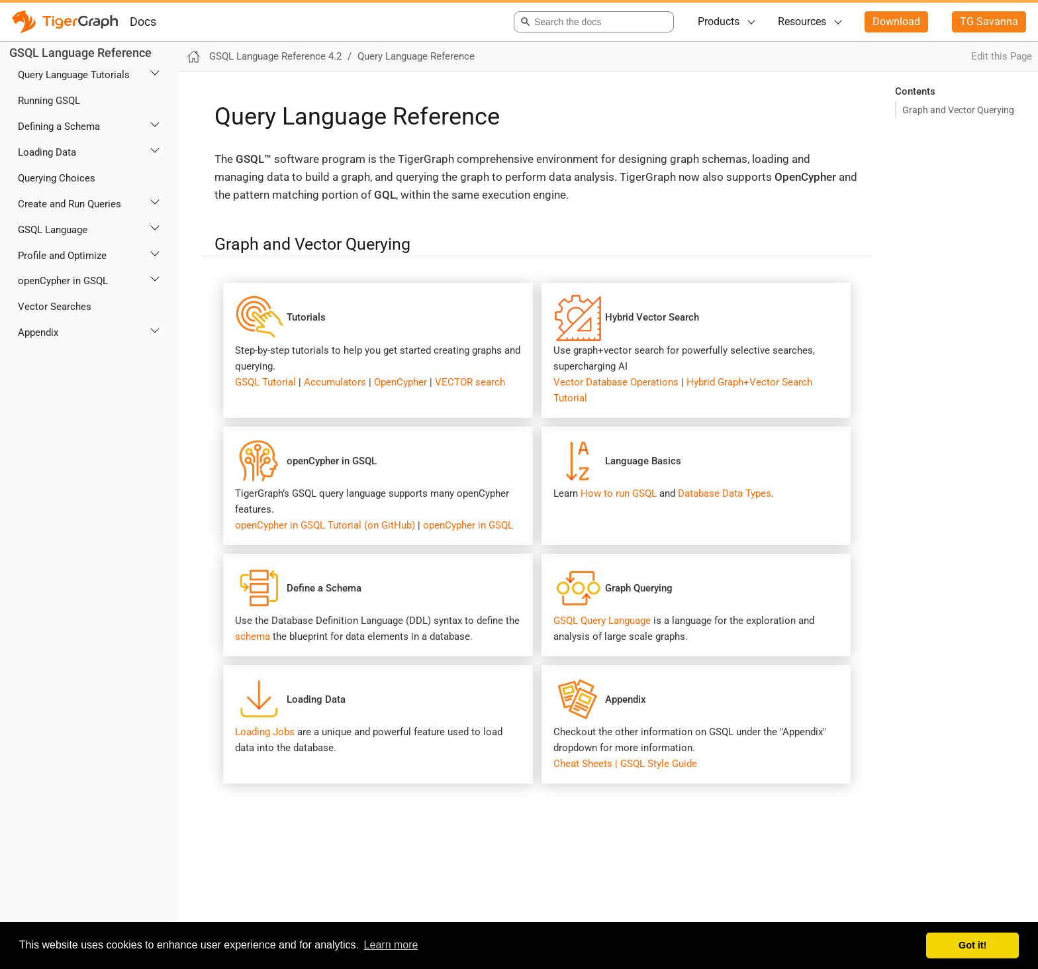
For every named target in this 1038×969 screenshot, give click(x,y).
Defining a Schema (59, 126)
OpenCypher (400, 382)
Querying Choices (56, 178)
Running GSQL (49, 101)
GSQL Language (52, 230)
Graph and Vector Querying (958, 110)
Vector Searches (54, 307)
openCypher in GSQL (63, 281)
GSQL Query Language (602, 621)
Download (896, 21)
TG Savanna (989, 21)
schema (252, 636)
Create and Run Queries (69, 204)
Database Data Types (724, 493)
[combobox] (591, 22)
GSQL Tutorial (265, 382)
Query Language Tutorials (74, 75)
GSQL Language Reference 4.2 (275, 56)
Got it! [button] (972, 945)
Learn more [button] (391, 944)
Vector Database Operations (616, 382)
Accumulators (335, 382)
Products (718, 21)
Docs (143, 21)
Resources (802, 21)
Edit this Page (1001, 56)
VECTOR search (470, 382)
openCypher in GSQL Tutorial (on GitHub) (326, 525)
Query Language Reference (416, 56)
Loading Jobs (265, 732)
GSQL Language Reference (80, 53)
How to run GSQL (619, 493)
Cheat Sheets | (585, 764)
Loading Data (47, 152)
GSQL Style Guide (658, 764)
